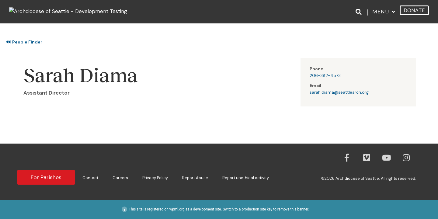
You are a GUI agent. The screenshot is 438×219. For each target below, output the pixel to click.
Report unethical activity (245, 177)
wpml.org (177, 209)
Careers (120, 177)
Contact (90, 177)
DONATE (414, 10)
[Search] (359, 12)
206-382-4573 (325, 75)
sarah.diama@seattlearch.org (339, 92)
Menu (380, 11)
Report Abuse (195, 177)
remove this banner (292, 209)
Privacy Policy (155, 177)
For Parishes (46, 177)
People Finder (24, 42)
